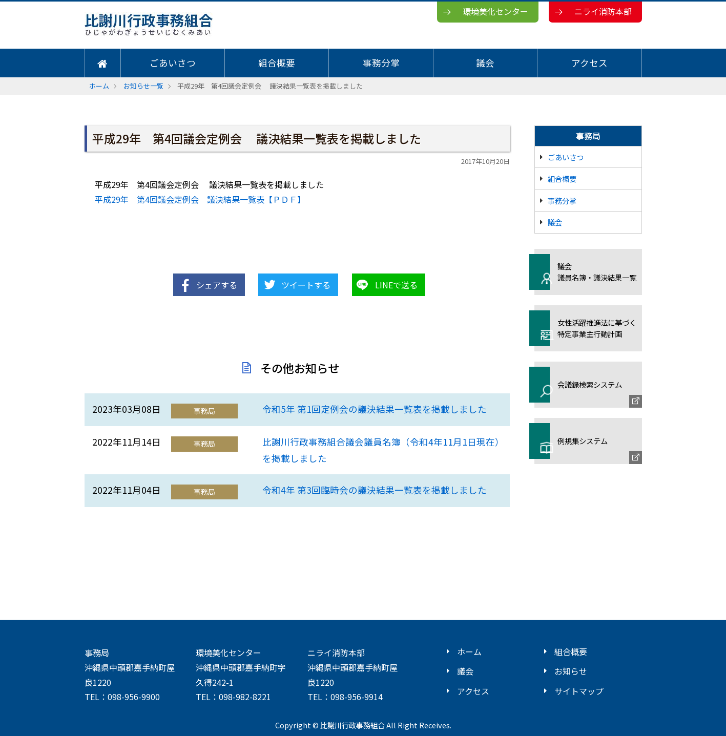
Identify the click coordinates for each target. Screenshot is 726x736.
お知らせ (570, 671)
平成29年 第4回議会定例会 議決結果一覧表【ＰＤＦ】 (200, 199)
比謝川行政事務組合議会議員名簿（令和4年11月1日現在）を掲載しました (381, 450)
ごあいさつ (173, 62)
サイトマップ (579, 691)
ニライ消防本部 (603, 11)
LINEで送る (396, 285)
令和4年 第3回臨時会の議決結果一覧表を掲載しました (374, 489)
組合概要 (276, 62)
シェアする (216, 285)
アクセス (589, 62)
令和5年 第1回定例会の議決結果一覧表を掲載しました (374, 409)
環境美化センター (495, 11)
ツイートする (305, 285)
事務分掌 (381, 62)
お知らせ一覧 (143, 86)
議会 (485, 62)
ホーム (99, 86)
